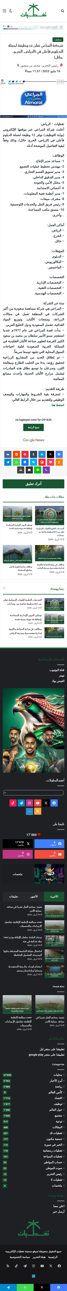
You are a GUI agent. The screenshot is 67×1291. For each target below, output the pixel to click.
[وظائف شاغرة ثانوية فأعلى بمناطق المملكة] (17, 554)
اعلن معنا (58, 1206)
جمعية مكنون (54, 1139)
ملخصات (57, 1185)
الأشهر (34, 896)
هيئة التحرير (39, 1257)
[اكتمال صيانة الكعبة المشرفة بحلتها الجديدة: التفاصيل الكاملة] (54, 955)
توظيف (57, 39)
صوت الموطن (54, 1168)
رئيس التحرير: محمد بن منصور (39, 65)
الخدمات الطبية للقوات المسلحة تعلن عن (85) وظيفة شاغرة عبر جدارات (50, 532)
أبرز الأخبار (56, 1080)
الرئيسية (52, 1257)
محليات (57, 1075)
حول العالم (55, 1109)
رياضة (58, 1086)
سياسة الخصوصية (20, 1257)
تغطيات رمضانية (52, 1150)
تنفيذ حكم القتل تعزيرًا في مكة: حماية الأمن (24, 909)
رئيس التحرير (54, 1174)
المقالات (57, 1127)
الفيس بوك (58, 681)
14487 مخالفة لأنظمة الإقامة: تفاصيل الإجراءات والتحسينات (23, 924)
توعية (59, 1121)
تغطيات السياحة (52, 1156)
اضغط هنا (58, 405)
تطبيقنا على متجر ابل (52, 1049)
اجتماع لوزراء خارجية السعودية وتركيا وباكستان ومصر (25, 969)
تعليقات (13, 896)
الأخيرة (54, 896)
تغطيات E (56, 1179)
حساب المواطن (53, 1162)
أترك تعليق (34, 484)
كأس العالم (55, 1092)
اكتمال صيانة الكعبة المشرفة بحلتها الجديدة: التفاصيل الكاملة (23, 953)
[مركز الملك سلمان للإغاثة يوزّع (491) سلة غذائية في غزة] (54, 941)
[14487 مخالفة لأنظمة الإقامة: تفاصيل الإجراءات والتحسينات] (54, 926)
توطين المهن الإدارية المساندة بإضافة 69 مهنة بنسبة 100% (19, 526)
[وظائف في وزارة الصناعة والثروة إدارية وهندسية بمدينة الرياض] (49, 553)
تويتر (61, 675)
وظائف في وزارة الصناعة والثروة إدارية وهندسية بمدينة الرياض (50, 566)
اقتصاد (58, 1098)
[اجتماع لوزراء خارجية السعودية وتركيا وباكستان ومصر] (54, 971)
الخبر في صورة (53, 1144)
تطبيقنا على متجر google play (46, 1054)
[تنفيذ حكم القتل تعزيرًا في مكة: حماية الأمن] (54, 911)
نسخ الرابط (33, 427)
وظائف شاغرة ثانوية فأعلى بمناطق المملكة (20, 568)
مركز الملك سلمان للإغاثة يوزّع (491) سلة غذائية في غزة (23, 939)
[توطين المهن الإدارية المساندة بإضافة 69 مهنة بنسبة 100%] (17, 514)
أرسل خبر (58, 1211)
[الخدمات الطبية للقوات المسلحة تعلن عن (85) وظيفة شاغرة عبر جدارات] (49, 515)
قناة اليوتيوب (56, 670)
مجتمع (58, 1115)
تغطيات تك (55, 1133)
